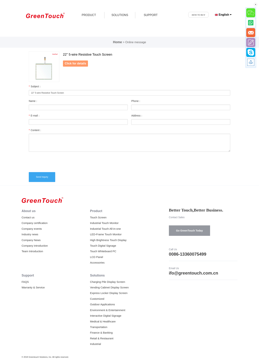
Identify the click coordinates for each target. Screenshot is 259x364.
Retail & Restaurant (101, 338)
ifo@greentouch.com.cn (193, 273)
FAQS (25, 281)
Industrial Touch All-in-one (105, 228)
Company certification (34, 222)
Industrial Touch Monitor (104, 222)
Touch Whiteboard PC (103, 251)
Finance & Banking (101, 332)
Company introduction (35, 245)
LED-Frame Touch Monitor (106, 234)
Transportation (98, 327)
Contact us (28, 217)
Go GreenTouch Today (189, 230)
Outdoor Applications (102, 304)
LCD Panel (96, 257)
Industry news (30, 234)
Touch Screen (98, 217)
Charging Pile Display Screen (107, 281)
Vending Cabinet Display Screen (109, 287)
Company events (32, 228)
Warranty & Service (33, 287)
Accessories (97, 262)
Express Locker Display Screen (108, 293)
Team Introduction (32, 251)
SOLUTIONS (120, 15)
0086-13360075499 (187, 254)
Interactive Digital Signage (105, 315)
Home (117, 42)
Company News (31, 240)
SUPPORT (151, 15)
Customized (97, 298)
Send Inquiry (42, 177)
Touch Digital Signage (103, 245)
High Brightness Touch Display (108, 240)
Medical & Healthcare (103, 321)
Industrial (95, 343)
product (89, 15)
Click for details (75, 63)
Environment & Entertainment (107, 310)
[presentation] (56, 161)
